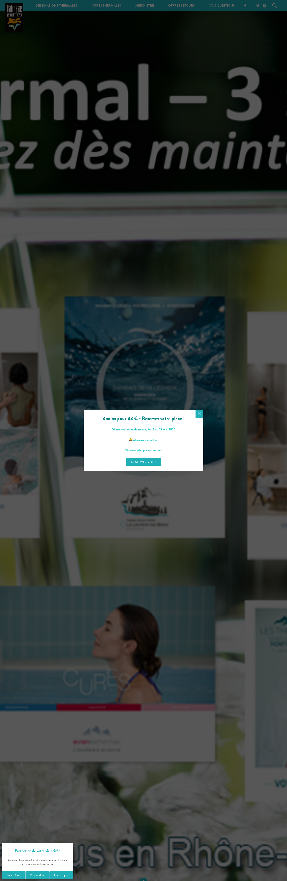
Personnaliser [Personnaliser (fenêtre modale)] (37, 875)
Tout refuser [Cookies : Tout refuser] (13, 875)
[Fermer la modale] (199, 414)
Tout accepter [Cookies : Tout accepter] (61, 875)
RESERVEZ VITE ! (143, 462)
